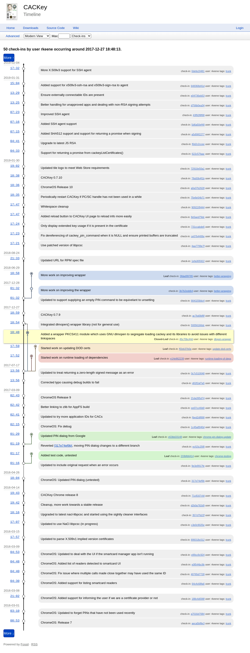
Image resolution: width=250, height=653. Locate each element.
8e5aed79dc (198, 217)
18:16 (14, 512)
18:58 (14, 273)
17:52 (14, 355)
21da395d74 (197, 398)
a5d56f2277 (197, 134)
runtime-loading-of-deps (218, 358)
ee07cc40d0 (198, 408)
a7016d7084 (197, 613)
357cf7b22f (198, 515)
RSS (34, 644)
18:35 (14, 195)
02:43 (14, 395)
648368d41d (197, 86)
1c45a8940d (198, 427)
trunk (228, 71)
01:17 (14, 453)
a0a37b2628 (197, 188)
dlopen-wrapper (222, 339)
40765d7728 (197, 574)
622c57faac (198, 153)
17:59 (14, 346)
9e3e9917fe (197, 465)
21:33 (14, 258)
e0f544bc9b (198, 564)
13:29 (14, 93)
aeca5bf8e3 (198, 623)
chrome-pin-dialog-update (217, 436)
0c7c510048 (198, 373)
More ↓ (9, 633)
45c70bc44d (186, 339)
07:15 (14, 131)
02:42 (14, 405)
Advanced (12, 36)
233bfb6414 (187, 456)
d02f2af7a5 (198, 383)
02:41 (14, 415)
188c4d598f (198, 598)
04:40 (14, 571)
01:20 (14, 434)
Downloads (30, 28)
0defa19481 (197, 71)
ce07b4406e (198, 236)
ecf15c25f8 (199, 446)
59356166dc (198, 325)
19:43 (14, 493)
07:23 (14, 112)
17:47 (14, 204)
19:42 (14, 503)
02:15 (14, 424)
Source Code (56, 28)
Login (240, 28)
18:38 (14, 176)
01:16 (14, 463)
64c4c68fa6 (198, 583)
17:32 (14, 68)
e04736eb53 (197, 95)
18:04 (14, 478)
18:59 (14, 313)
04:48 (14, 561)
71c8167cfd (198, 495)
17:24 (14, 224)
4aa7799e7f (197, 246)
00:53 (14, 620)
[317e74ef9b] (63, 445)
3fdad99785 (186, 276)
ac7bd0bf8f (198, 315)
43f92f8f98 (198, 115)
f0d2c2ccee (198, 144)
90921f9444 (197, 207)
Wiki (76, 28)
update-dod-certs (221, 348)
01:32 (14, 288)
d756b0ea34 (197, 105)
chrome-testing (223, 456)
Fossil (25, 644)
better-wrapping (222, 276)
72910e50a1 (197, 168)
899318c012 (198, 539)
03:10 (14, 611)
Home (10, 28)
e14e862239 (177, 358)
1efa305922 (197, 261)
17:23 (14, 233)
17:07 (14, 522)
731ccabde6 (198, 226)
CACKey (35, 7)
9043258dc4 (198, 300)
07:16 (14, 122)
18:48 (14, 332)
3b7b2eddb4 (186, 291)
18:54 (14, 322)
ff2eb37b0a (185, 348)
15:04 (14, 83)
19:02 (14, 166)
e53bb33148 (175, 436)
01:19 (14, 444)
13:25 (14, 103)
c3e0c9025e (198, 525)
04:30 (14, 581)
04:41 (14, 141)
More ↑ (9, 58)
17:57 (14, 537)
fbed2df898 (198, 417)
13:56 (14, 371)
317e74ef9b (197, 480)
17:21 (14, 243)
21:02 (14, 596)
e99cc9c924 (197, 554)
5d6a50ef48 (197, 124)
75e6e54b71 (197, 197)
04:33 (14, 151)
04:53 (14, 552)
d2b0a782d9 (197, 505)
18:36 (14, 185)
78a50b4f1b (197, 178)
